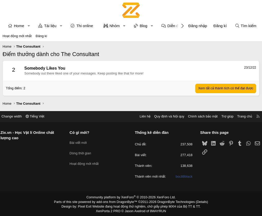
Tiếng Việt (38, 116)
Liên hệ (141, 116)
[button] (29, 25)
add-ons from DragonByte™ (118, 201)
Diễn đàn (175, 26)
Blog (143, 26)
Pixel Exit (88, 205)
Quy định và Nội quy (166, 116)
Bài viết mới (80, 141)
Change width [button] (15, 116)
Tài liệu (50, 26)
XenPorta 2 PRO (109, 210)
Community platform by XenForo (131, 197)
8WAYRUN (156, 210)
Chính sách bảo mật (199, 116)
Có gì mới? (81, 132)
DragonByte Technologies (173, 201)
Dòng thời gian (82, 150)
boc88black (182, 177)
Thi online (84, 26)
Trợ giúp (224, 116)
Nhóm (115, 26)
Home (19, 26)
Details (197, 201)
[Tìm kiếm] (245, 25)
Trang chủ (241, 116)
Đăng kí (41, 36)
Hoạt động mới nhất (17, 36)
